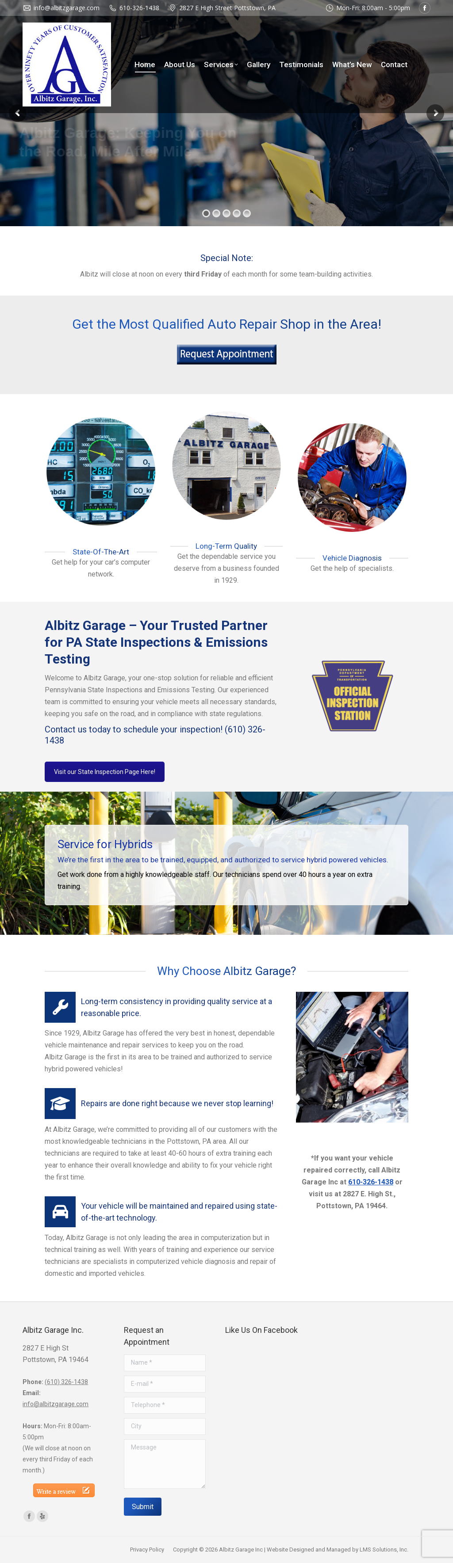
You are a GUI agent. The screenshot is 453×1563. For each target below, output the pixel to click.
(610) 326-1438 (66, 1381)
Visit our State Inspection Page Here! (104, 771)
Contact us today (78, 729)
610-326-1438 (139, 8)
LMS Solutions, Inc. (384, 1549)
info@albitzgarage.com (55, 1403)
